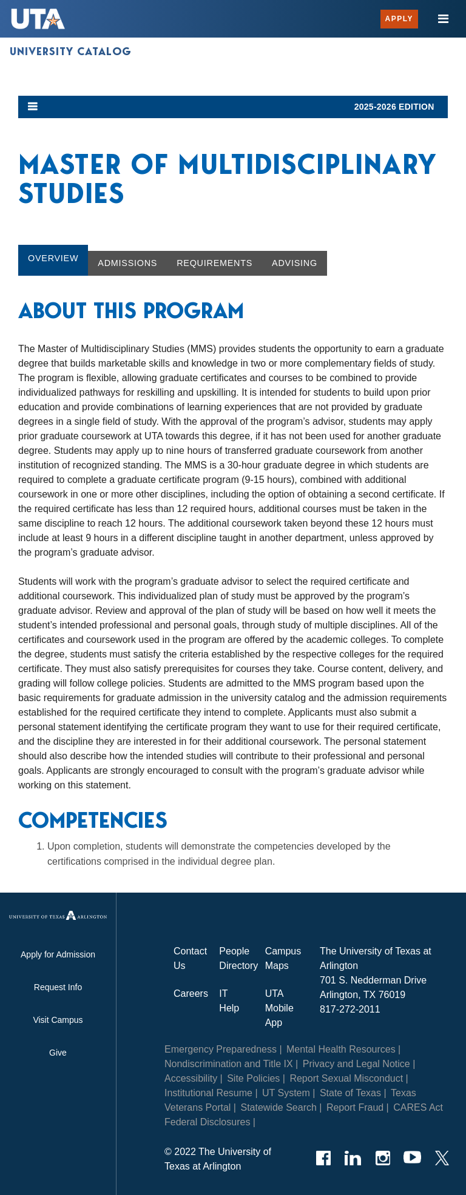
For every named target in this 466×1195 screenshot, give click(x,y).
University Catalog (71, 51)
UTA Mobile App (279, 1008)
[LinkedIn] (353, 1158)
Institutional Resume (208, 1093)
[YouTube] (412, 1158)
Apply (399, 19)
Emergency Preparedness (220, 1049)
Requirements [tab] (214, 263)
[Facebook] (323, 1158)
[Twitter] (442, 1158)
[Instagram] (382, 1158)
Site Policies (253, 1078)
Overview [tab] (53, 258)
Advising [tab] (294, 263)
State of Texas (350, 1093)
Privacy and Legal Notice (356, 1064)
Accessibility (190, 1078)
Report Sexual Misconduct (346, 1078)
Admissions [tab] (127, 263)
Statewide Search (278, 1107)
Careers (191, 993)
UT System (286, 1093)
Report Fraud (354, 1107)
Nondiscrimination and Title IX (228, 1064)
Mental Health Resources (341, 1049)
